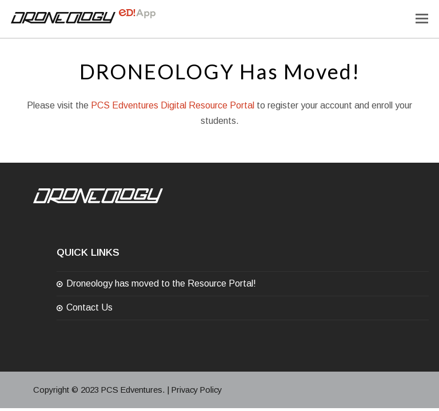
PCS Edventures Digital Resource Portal (172, 105)
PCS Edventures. (133, 389)
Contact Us (89, 307)
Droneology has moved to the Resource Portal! (161, 283)
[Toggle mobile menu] (422, 18)
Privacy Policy (196, 389)
